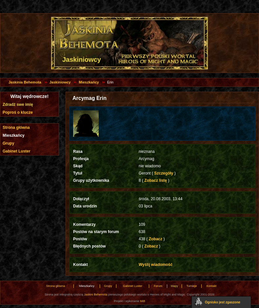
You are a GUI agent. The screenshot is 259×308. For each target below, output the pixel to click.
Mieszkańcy (89, 82)
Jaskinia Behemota (25, 82)
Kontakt (212, 286)
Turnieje (191, 286)
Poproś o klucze (18, 112)
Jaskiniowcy (60, 82)
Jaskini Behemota (95, 294)
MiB (142, 301)
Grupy (8, 143)
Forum (158, 286)
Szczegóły (163, 173)
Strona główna (16, 127)
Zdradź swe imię (18, 104)
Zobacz (155, 239)
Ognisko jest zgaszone (222, 302)
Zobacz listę (155, 180)
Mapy (174, 286)
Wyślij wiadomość (155, 264)
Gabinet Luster (16, 151)
